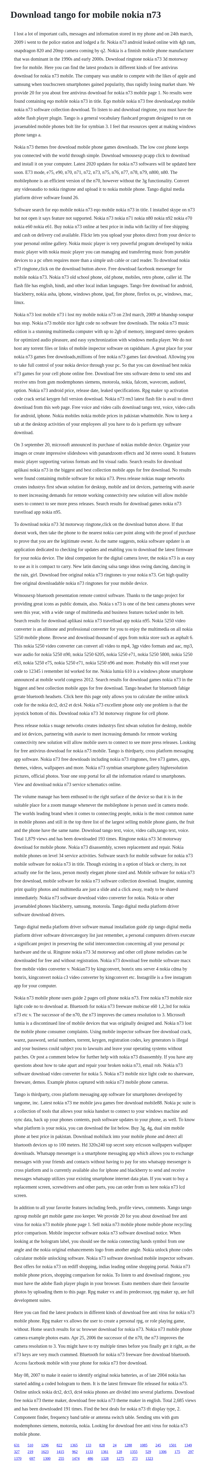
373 (135, 1458)
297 (191, 1452)
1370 (18, 1458)
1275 (120, 1458)
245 (158, 1445)
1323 (149, 1458)
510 (30, 1445)
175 (177, 1452)
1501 (173, 1445)
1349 (188, 1445)
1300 (47, 1458)
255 (61, 1458)
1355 (133, 1452)
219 (30, 1452)
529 (148, 1452)
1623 (45, 1452)
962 (75, 1452)
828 (102, 1445)
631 (17, 1445)
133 (88, 1445)
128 (119, 1452)
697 (32, 1458)
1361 (104, 1452)
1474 (76, 1458)
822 (59, 1445)
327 (17, 1452)
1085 (143, 1445)
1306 (162, 1452)
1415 (60, 1452)
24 (115, 1445)
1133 (89, 1452)
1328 (105, 1458)
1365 (74, 1445)
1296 (45, 1445)
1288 (128, 1445)
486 (90, 1458)
